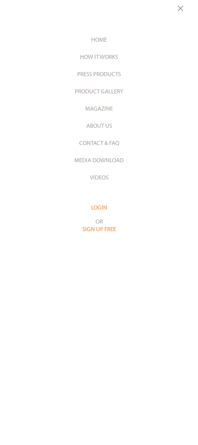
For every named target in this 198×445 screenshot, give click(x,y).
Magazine (99, 108)
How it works (99, 56)
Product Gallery (99, 91)
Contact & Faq (99, 143)
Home (99, 39)
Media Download (99, 160)
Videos (99, 177)
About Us (99, 125)
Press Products (99, 74)
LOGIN (99, 207)
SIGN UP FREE (99, 229)
